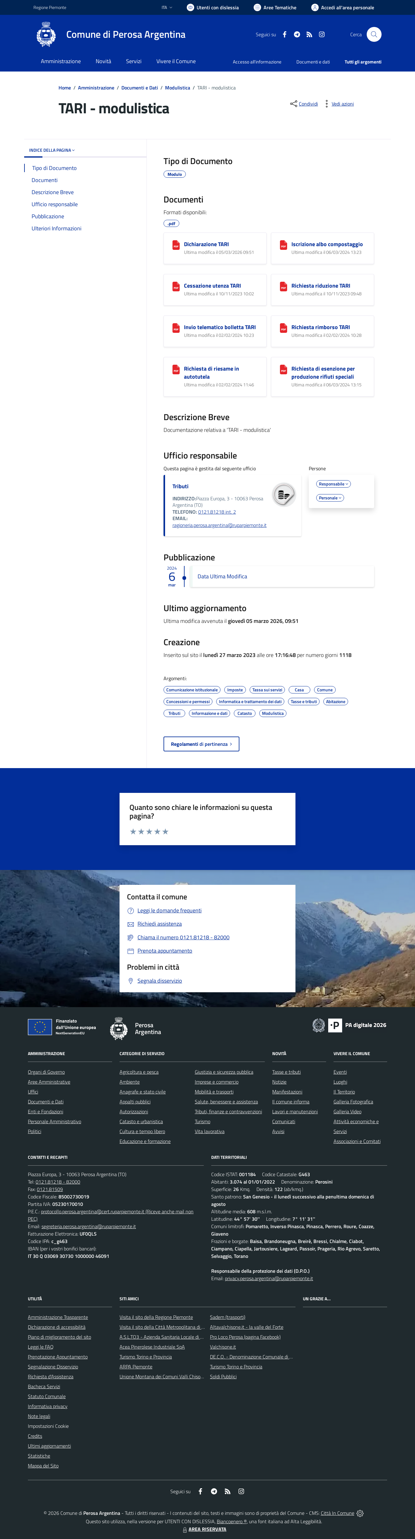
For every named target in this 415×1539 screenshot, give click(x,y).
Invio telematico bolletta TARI (220, 327)
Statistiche (39, 1455)
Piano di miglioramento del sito (59, 1337)
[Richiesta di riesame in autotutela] (176, 369)
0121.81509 (50, 1189)
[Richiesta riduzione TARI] (283, 286)
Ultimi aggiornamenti (49, 1446)
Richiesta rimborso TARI (320, 327)
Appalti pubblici (135, 1101)
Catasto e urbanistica (141, 1121)
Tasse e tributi (286, 1072)
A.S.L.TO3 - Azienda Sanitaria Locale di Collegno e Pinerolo (180, 1337)
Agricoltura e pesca (139, 1072)
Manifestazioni (287, 1091)
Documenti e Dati (139, 87)
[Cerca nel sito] (374, 34)
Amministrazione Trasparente (58, 1317)
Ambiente (130, 1081)
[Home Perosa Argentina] (109, 34)
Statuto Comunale (47, 1396)
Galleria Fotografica (353, 1101)
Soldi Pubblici (223, 1376)
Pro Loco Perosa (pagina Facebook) (245, 1337)
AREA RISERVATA (203, 1529)
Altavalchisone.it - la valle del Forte (246, 1327)
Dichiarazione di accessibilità (56, 1327)
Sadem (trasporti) (227, 1317)
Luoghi (340, 1081)
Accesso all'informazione (257, 61)
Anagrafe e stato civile (143, 1091)
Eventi (340, 1072)
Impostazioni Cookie (48, 1426)
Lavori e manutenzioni (295, 1111)
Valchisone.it (223, 1346)
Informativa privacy (48, 1406)
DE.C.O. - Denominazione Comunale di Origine (257, 1356)
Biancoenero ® (232, 1521)
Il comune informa (290, 1101)
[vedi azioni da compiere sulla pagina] (338, 104)
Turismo (202, 1121)
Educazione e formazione (145, 1141)
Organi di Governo (46, 1072)
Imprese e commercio (216, 1081)
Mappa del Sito (43, 1465)
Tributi (181, 486)
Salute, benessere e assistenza (226, 1101)
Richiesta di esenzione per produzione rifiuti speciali (323, 372)
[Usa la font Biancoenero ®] (212, 7)
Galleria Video (347, 1111)
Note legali (39, 1416)
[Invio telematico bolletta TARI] (176, 328)
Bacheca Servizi (44, 1386)
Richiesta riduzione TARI (320, 285)
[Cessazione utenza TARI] (176, 286)
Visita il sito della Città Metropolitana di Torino (166, 1327)
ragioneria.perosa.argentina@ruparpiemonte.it (220, 525)
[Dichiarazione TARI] (176, 245)
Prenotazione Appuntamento (58, 1356)
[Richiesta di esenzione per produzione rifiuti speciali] (283, 369)
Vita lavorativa (210, 1131)
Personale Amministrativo (54, 1121)
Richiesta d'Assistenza (50, 1376)
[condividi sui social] (303, 104)
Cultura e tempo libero (142, 1131)
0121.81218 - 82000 (58, 1181)
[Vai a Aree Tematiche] (275, 7)
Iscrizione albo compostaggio (327, 244)
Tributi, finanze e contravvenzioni (228, 1111)
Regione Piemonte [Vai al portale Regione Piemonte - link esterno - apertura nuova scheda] (49, 7)
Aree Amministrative (49, 1081)
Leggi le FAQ (41, 1346)
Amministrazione (96, 87)
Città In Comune (337, 1513)
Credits (35, 1436)
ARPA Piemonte (136, 1366)
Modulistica (177, 87)
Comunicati (283, 1121)
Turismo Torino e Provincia (146, 1356)
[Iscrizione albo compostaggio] (283, 245)
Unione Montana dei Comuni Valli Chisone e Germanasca (178, 1376)
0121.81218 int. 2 (217, 511)
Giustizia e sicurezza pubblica (224, 1072)
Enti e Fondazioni (45, 1111)
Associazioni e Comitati (357, 1141)
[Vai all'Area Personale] (343, 7)
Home (65, 87)
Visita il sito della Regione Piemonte (156, 1317)
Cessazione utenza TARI (212, 285)
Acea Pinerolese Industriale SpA (152, 1346)
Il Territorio (344, 1091)
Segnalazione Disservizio (53, 1366)
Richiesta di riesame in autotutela (211, 372)
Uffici (33, 1091)
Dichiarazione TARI (206, 244)
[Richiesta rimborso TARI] (283, 328)
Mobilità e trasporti (214, 1091)
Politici (34, 1131)
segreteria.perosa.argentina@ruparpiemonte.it (89, 1226)
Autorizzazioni (134, 1111)
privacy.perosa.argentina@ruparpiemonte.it (269, 1278)
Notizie (279, 1081)
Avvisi (278, 1131)
